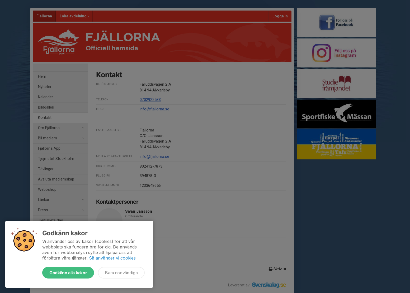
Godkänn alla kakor (68, 272)
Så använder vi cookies (112, 258)
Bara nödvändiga (121, 272)
